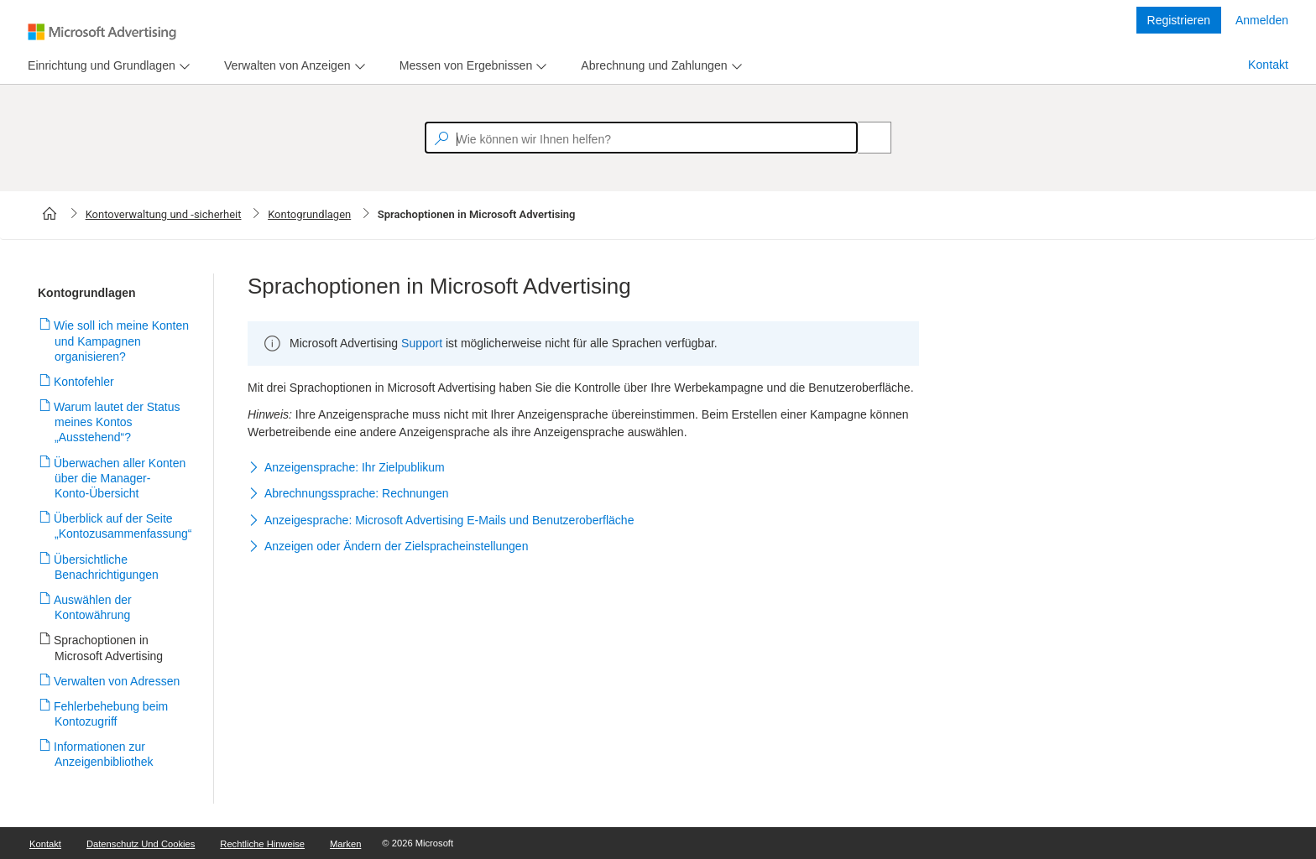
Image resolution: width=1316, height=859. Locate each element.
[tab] (98, 65)
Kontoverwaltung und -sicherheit (164, 214)
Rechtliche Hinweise (262, 844)
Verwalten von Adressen (117, 681)
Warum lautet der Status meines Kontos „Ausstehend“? (117, 422)
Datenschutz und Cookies (140, 844)
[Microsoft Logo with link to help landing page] (102, 32)
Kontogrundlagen (309, 214)
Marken (345, 844)
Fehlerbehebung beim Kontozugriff (111, 714)
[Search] (865, 137)
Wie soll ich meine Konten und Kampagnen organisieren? (122, 340)
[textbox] (641, 137)
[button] (583, 468)
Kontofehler (84, 381)
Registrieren (1178, 20)
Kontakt (1268, 64)
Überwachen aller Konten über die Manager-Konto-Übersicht (120, 478)
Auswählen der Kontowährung (93, 607)
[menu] (106, 65)
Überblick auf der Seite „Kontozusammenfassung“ (123, 526)
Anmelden (1261, 20)
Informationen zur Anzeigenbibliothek (104, 754)
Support (421, 343)
